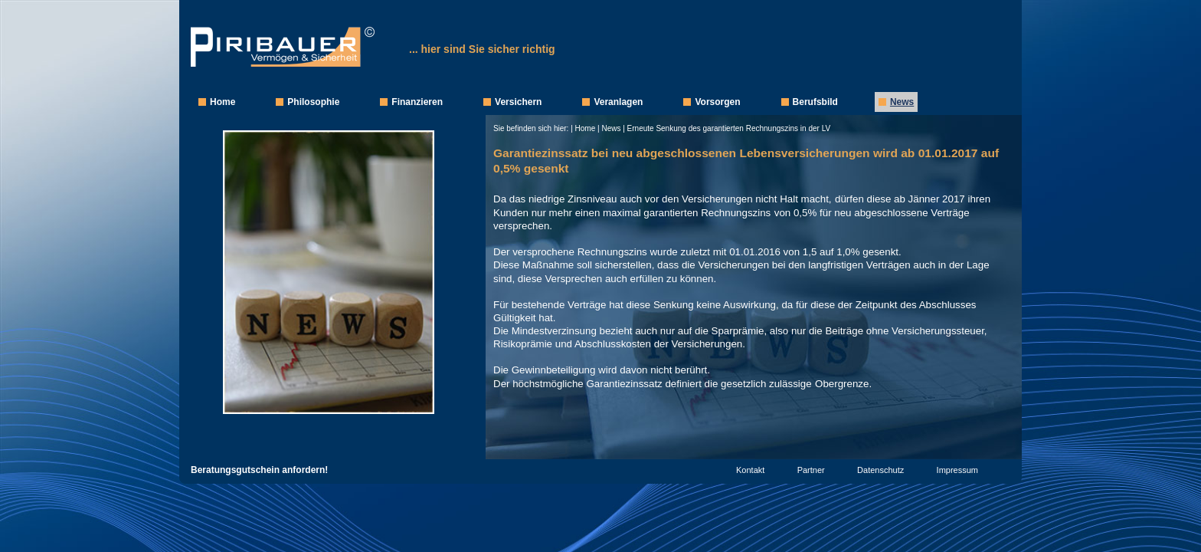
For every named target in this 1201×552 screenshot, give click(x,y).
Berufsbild (815, 102)
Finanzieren (417, 102)
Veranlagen (618, 102)
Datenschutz (880, 470)
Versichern (518, 102)
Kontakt (750, 470)
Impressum (957, 470)
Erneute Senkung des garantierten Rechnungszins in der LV (729, 128)
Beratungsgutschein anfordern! (259, 470)
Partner (811, 470)
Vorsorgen (717, 102)
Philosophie (313, 102)
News (902, 102)
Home (222, 102)
